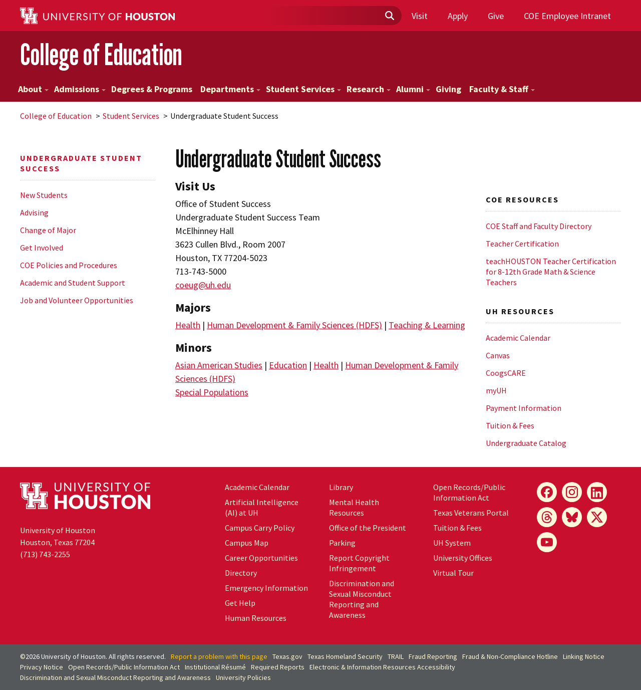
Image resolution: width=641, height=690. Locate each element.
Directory (241, 573)
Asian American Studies (218, 365)
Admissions (80, 89)
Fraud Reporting (433, 656)
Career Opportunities (261, 558)
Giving (448, 89)
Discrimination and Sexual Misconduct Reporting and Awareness (361, 599)
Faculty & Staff (502, 89)
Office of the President (367, 528)
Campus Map (246, 543)
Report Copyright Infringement (359, 563)
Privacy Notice (41, 666)
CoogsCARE (506, 373)
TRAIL (396, 656)
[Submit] (389, 16)
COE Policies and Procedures (68, 265)
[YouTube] (547, 542)
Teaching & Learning (427, 325)
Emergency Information (266, 588)
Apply (458, 16)
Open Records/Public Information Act (469, 492)
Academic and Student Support (72, 283)
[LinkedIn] (597, 492)
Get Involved (41, 248)
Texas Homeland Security (345, 656)
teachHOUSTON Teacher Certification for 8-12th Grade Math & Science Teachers (551, 271)
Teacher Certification (522, 244)
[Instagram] (572, 492)
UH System (452, 543)
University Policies (243, 677)
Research (369, 89)
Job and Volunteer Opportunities (76, 300)
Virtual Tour (453, 573)
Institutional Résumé (215, 666)
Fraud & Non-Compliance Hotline (510, 656)
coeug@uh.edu (203, 285)
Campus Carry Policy (259, 528)
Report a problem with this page (219, 656)
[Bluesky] (572, 517)
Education (288, 365)
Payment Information (523, 408)
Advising (34, 212)
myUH (496, 390)
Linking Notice (583, 656)
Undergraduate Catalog (526, 443)
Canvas (498, 355)
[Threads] (547, 517)
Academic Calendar (518, 338)
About (33, 89)
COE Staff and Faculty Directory (538, 226)
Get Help (240, 603)
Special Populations (211, 392)
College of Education (101, 54)
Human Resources (255, 618)
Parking (342, 543)
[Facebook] (547, 492)
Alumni (413, 89)
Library (341, 487)
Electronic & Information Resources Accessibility (382, 666)
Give (496, 16)
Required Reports (277, 666)
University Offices (462, 558)
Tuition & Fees (510, 425)
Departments (230, 89)
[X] (597, 517)
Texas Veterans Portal (471, 513)
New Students (44, 195)
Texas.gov (287, 656)
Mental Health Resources (354, 507)
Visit (420, 16)
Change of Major (48, 230)
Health (187, 325)
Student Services (303, 89)
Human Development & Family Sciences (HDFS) (294, 325)
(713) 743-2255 (45, 554)
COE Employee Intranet (567, 16)
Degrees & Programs (151, 89)
